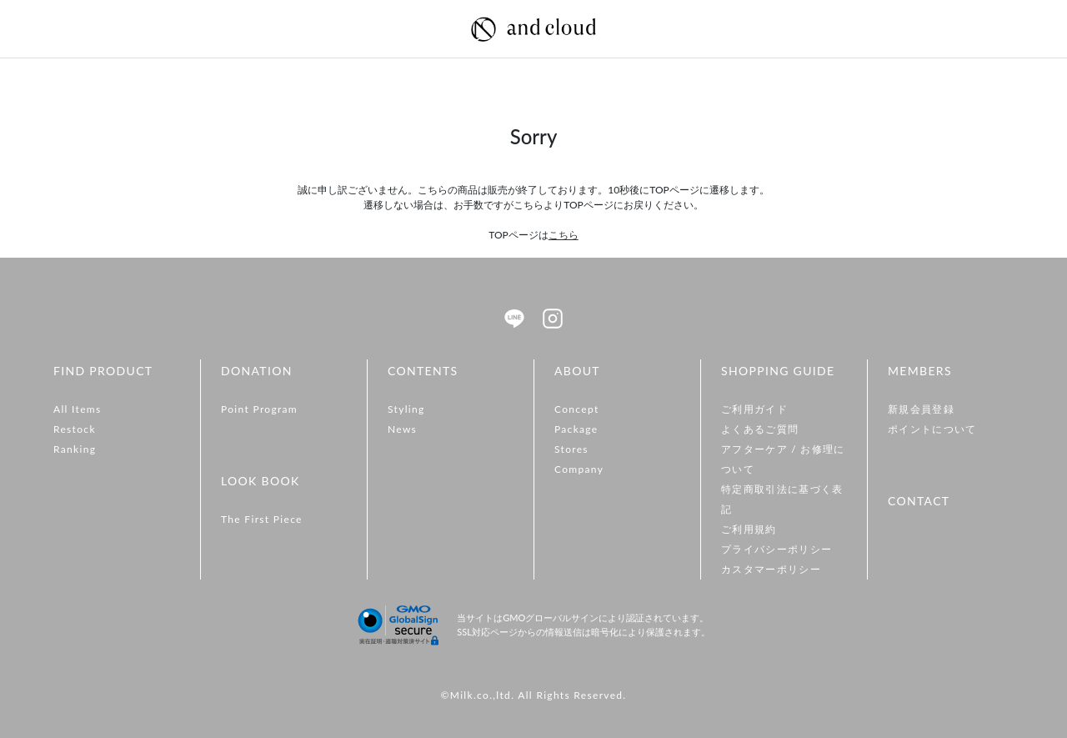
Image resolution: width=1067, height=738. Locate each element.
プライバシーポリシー (776, 549)
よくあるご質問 (760, 429)
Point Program (259, 409)
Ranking (74, 449)
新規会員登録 (921, 409)
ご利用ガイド (754, 409)
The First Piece (262, 519)
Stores (571, 449)
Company (579, 469)
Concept (576, 409)
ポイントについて (932, 429)
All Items (77, 409)
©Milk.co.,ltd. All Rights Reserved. (533, 695)
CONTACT (918, 501)
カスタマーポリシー (771, 569)
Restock (74, 429)
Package (576, 429)
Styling (406, 409)
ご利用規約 (749, 529)
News (402, 429)
